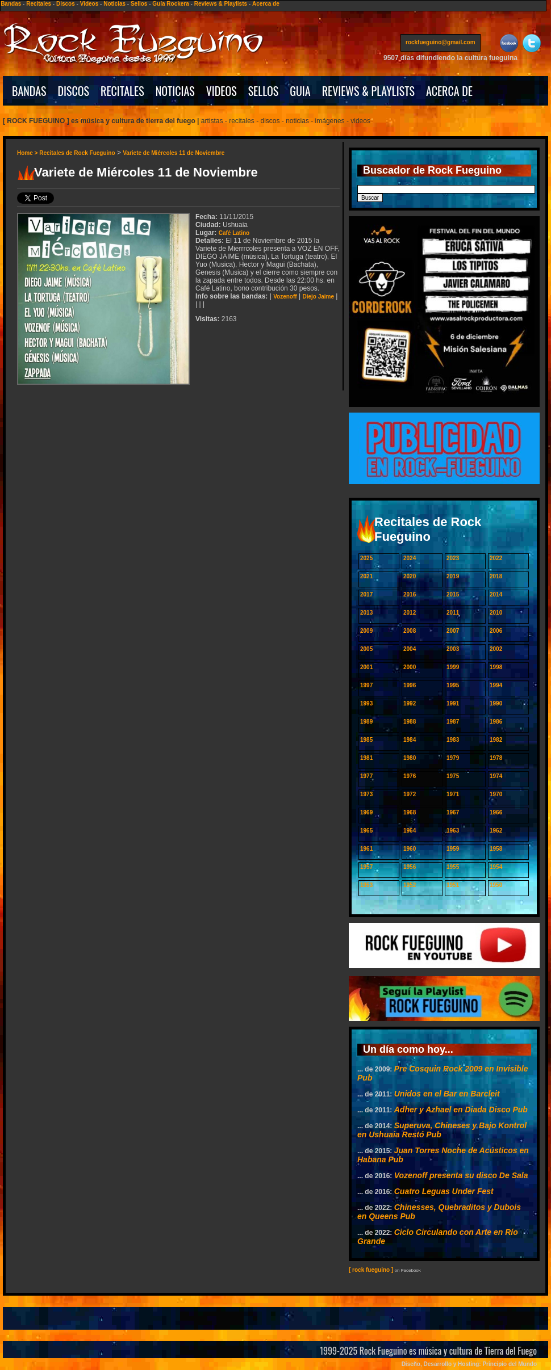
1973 (366, 794)
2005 (366, 649)
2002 (496, 649)
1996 (409, 685)
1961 (366, 849)
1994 (496, 685)
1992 (409, 703)
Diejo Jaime (318, 296)
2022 (496, 558)
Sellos (139, 4)
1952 (409, 885)
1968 (409, 812)
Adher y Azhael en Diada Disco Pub (461, 1109)
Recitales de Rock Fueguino (77, 153)
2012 (409, 613)
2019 (452, 576)
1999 (452, 667)
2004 (409, 649)
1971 (452, 794)
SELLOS (263, 90)
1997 (366, 685)
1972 (409, 794)
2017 (366, 594)
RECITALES (122, 90)
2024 (409, 558)
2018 (496, 576)
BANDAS (29, 90)
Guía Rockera (170, 4)
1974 (496, 776)
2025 (366, 558)
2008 (409, 631)
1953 (366, 885)
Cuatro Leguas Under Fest (444, 1191)
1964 (409, 830)
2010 (496, 613)
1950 (496, 885)
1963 (452, 830)
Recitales (38, 4)
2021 (366, 576)
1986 (496, 721)
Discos (65, 4)
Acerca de (265, 4)
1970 (496, 794)
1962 (496, 830)
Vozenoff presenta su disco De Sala (461, 1175)
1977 (366, 776)
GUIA (300, 90)
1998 (496, 667)
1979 (452, 758)
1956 (409, 867)
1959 (452, 849)
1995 (452, 685)
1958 (496, 849)
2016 (409, 594)
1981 (366, 758)
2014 (496, 594)
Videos (89, 4)
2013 (366, 613)
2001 (366, 667)
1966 (496, 812)
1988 (409, 721)
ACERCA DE (449, 90)
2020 (409, 576)
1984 (409, 740)
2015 (452, 594)
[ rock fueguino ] (371, 1270)
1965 (366, 830)
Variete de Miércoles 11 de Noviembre (173, 153)
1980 (409, 758)
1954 (496, 867)
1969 (366, 812)
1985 (366, 740)
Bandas (11, 4)
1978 (496, 758)
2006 (496, 631)
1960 (409, 849)
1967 (452, 812)
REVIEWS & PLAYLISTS (368, 90)
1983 (452, 740)
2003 (452, 649)
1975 (452, 776)
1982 (496, 740)
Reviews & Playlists (220, 4)
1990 (496, 703)
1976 (409, 776)
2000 (409, 667)
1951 (452, 885)
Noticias (114, 4)
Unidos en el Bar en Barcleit (447, 1093)
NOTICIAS (175, 90)
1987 (452, 721)
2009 (366, 631)
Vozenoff (285, 296)
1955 (452, 867)
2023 (452, 558)
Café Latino (234, 233)
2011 (452, 613)
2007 (452, 631)
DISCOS (74, 90)
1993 (366, 703)
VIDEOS (221, 90)
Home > (28, 153)
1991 (452, 703)
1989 (366, 721)
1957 (366, 867)
